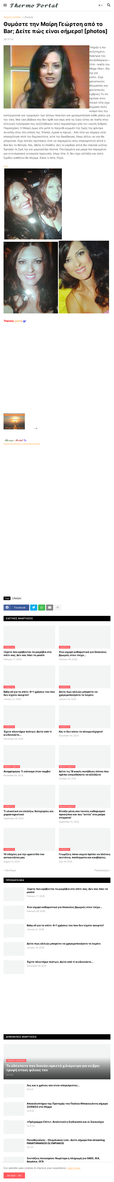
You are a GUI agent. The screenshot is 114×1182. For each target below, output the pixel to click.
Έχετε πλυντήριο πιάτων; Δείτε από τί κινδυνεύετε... (28, 733)
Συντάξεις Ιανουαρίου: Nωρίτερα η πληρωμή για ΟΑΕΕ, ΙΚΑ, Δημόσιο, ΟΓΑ (63, 1160)
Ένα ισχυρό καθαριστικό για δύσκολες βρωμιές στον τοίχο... (83, 653)
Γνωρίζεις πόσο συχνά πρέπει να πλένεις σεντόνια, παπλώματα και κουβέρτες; (84, 856)
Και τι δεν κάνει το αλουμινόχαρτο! (81, 731)
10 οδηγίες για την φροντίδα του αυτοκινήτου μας (24, 856)
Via (5, 166)
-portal (15, 321)
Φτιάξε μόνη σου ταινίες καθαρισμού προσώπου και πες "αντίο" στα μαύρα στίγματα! (82, 814)
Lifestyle (28, 17)
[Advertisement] (64, 376)
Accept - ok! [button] (14, 1175)
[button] (5, 5)
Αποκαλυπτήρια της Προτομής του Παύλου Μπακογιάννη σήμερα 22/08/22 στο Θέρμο (67, 1105)
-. (15, 440)
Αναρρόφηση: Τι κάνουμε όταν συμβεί (27, 771)
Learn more (73, 1167)
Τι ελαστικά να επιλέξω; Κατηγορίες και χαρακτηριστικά (29, 813)
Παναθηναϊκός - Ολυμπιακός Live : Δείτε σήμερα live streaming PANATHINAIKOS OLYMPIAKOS (66, 1141)
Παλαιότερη (101, 870)
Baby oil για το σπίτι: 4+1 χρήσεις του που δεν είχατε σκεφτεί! (29, 693)
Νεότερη (10, 870)
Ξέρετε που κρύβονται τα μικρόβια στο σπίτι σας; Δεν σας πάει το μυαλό (28, 653)
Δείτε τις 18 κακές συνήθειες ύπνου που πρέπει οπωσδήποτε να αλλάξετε (84, 773)
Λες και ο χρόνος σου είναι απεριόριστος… (53, 1085)
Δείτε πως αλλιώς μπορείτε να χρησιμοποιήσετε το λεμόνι (78, 693)
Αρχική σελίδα (12, 17)
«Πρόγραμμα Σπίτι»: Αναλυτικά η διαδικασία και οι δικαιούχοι (65, 1121)
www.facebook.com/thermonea (57, 485)
